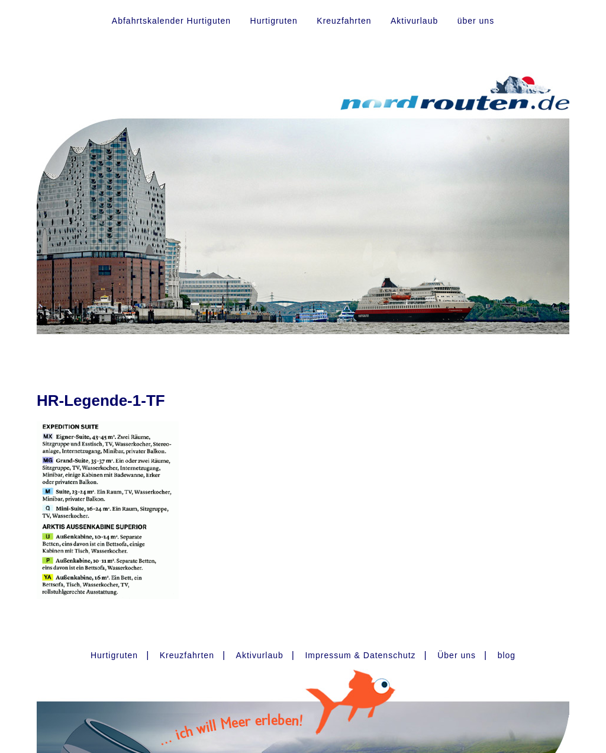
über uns (475, 20)
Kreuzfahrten (344, 20)
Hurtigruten (274, 20)
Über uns (456, 655)
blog (506, 655)
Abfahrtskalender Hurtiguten (171, 20)
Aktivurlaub (414, 20)
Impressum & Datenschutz (360, 655)
